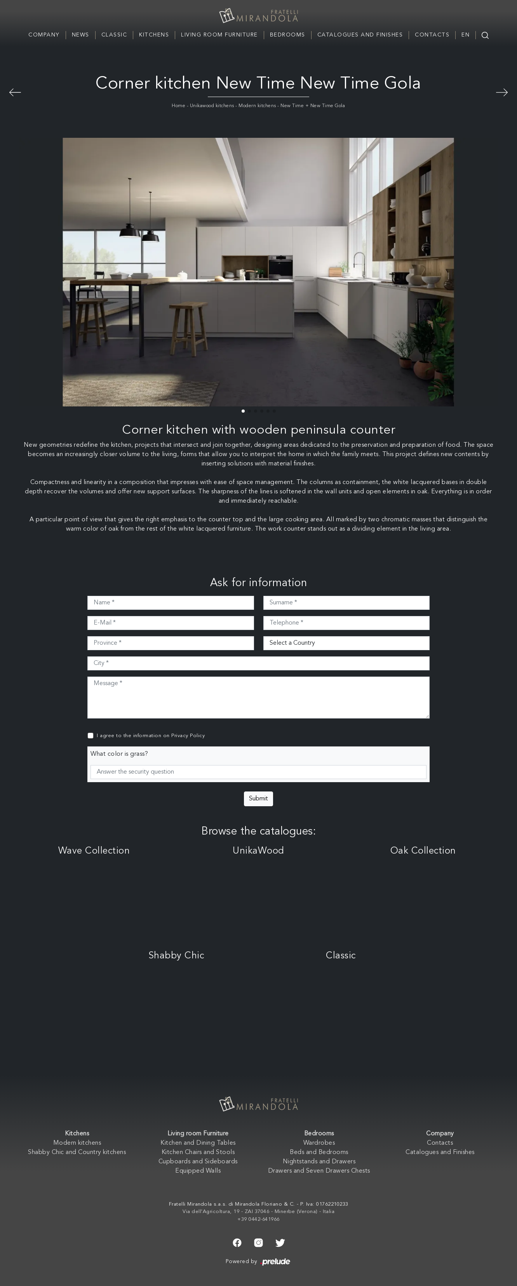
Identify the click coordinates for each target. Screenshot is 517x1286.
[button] (243, 411)
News (80, 35)
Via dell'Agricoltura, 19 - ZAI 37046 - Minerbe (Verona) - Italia (258, 1211)
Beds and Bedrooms (319, 1152)
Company (44, 35)
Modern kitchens (257, 106)
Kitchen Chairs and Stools (198, 1152)
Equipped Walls (198, 1171)
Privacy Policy (188, 735)
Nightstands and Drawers (319, 1162)
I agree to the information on (151, 735)
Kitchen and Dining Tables (198, 1143)
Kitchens (154, 35)
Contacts (432, 35)
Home (178, 106)
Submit (258, 799)
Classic (114, 35)
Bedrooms (287, 35)
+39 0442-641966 (258, 1219)
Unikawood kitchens (212, 106)
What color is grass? (119, 754)
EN (465, 35)
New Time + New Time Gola (312, 106)
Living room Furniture (219, 35)
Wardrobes (319, 1143)
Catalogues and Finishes (360, 35)
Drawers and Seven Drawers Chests (319, 1171)
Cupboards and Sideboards (198, 1162)
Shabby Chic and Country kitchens (77, 1152)
